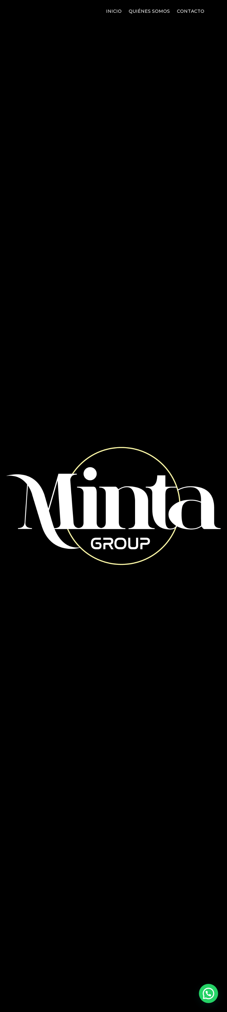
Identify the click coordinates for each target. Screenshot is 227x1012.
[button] (208, 993)
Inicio (114, 11)
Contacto (190, 11)
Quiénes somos (149, 11)
